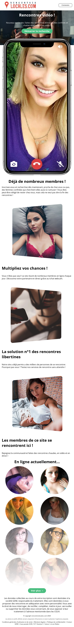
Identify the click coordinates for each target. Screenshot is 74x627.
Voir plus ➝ (37, 590)
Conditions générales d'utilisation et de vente (17, 622)
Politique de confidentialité (56, 622)
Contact (69, 622)
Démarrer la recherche (37, 31)
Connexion (65, 5)
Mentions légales (40, 622)
